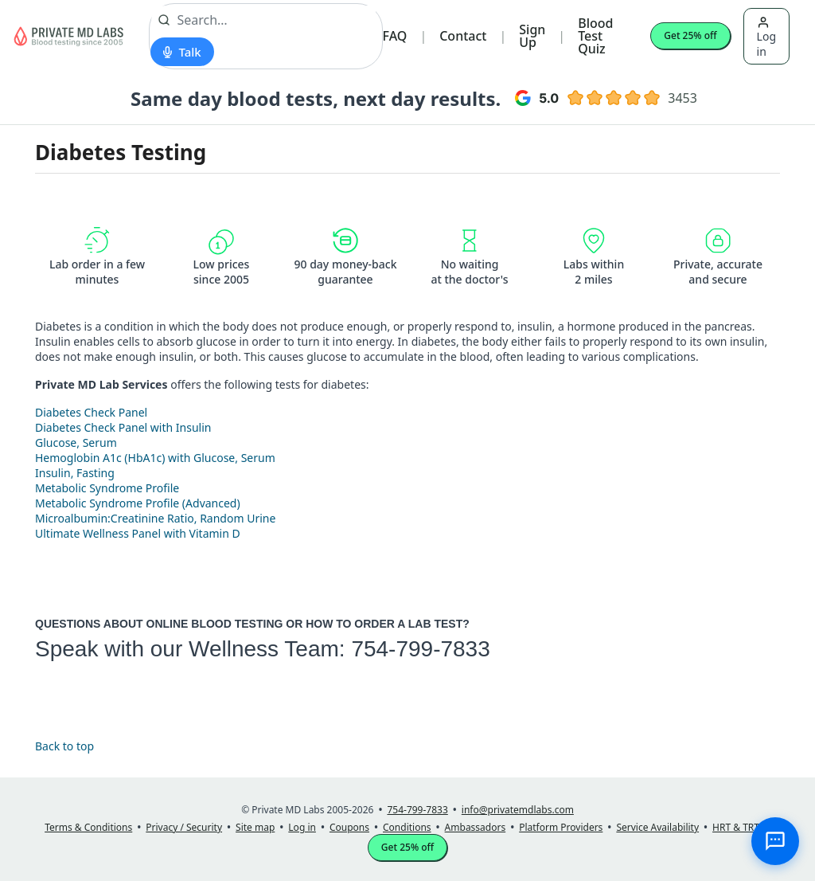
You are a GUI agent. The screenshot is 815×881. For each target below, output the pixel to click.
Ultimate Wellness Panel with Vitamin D (137, 533)
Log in (766, 37)
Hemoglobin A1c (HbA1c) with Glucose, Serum (155, 457)
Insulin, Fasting (75, 472)
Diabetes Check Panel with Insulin (123, 427)
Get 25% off (690, 35)
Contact (462, 35)
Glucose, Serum (76, 442)
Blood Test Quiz (595, 36)
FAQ (395, 35)
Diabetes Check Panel (91, 412)
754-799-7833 (420, 648)
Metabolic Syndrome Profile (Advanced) (137, 503)
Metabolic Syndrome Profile (107, 487)
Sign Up (532, 36)
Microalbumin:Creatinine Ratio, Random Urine (155, 518)
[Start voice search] (181, 51)
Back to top (64, 746)
